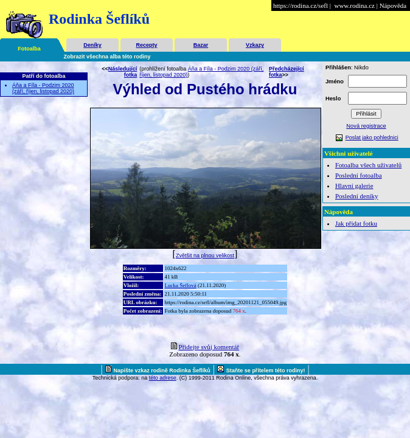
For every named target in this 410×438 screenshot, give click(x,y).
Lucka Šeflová (180, 285)
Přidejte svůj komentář (209, 346)
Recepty (146, 45)
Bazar (201, 45)
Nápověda (393, 5)
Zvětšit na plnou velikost (205, 255)
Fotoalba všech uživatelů (368, 165)
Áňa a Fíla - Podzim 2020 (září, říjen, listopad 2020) (43, 88)
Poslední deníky (356, 196)
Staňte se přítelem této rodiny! (265, 370)
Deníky (92, 45)
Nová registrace (366, 126)
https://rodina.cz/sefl (300, 5)
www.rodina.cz (354, 5)
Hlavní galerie (354, 185)
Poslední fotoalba (358, 175)
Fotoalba (29, 49)
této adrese (162, 378)
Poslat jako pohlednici (372, 137)
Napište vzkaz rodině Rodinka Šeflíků (162, 370)
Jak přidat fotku (356, 223)
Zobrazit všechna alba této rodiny (107, 57)
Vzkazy (255, 45)
